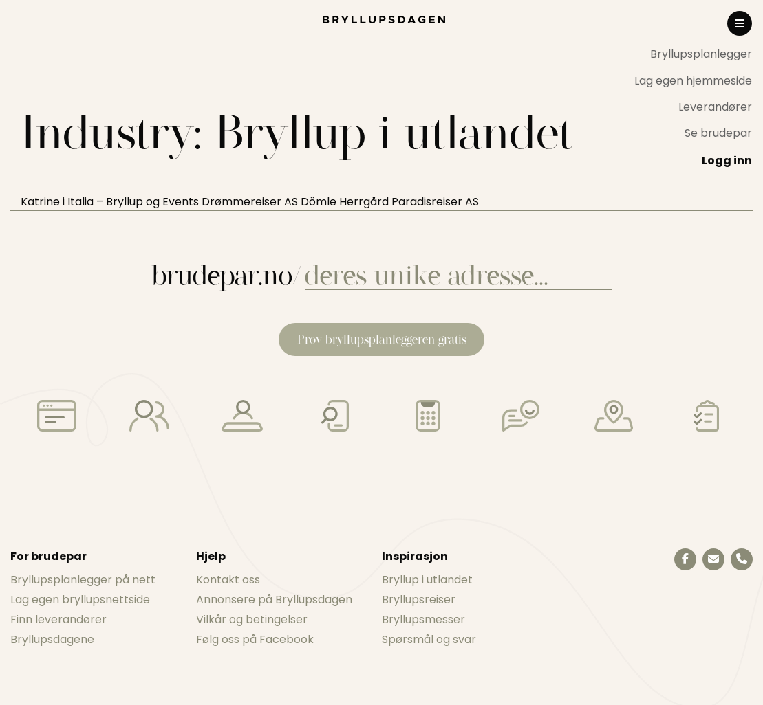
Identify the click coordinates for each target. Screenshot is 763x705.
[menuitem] (693, 54)
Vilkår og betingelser (252, 619)
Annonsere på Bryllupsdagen (274, 599)
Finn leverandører (58, 619)
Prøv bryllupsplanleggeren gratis (381, 339)
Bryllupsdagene (52, 639)
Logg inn (727, 160)
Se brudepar (718, 133)
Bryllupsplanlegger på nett (82, 580)
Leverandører (715, 107)
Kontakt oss (228, 580)
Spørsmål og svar (429, 639)
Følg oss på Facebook (255, 639)
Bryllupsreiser (418, 599)
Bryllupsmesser (423, 619)
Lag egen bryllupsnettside (80, 599)
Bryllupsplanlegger (701, 54)
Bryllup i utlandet (427, 580)
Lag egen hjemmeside (693, 81)
